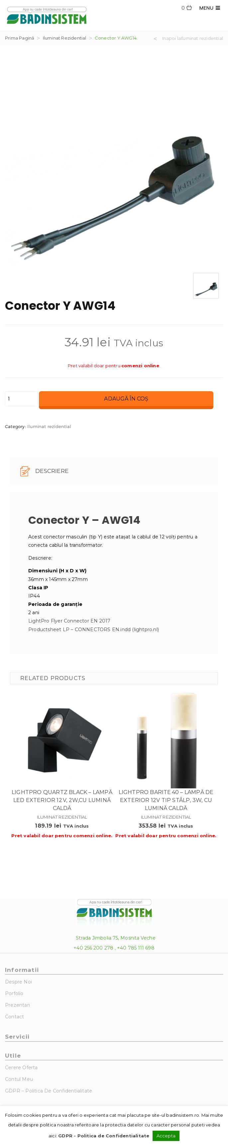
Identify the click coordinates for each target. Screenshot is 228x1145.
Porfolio (14, 993)
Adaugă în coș (126, 399)
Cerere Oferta (21, 1068)
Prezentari (17, 1005)
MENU (209, 7)
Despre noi (18, 982)
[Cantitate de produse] (21, 399)
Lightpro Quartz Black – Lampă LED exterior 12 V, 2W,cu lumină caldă (62, 800)
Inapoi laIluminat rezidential (192, 38)
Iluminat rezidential (64, 38)
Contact (14, 1017)
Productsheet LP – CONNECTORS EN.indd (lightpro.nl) (93, 629)
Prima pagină (19, 38)
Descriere (44, 471)
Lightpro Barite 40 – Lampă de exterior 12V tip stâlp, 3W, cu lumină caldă (166, 800)
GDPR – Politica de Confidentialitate (48, 1091)
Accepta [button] (166, 1135)
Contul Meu (19, 1079)
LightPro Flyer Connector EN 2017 (69, 621)
